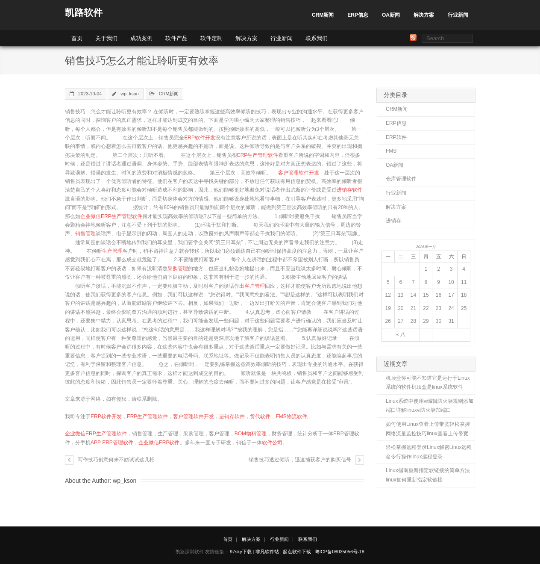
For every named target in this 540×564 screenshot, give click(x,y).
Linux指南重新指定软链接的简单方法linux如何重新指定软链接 (428, 475)
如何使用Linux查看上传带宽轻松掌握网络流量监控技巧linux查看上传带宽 (428, 429)
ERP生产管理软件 (258, 155)
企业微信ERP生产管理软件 (111, 216)
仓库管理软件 (401, 179)
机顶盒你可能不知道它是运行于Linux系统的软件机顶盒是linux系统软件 (428, 382)
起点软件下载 (297, 551)
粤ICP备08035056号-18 (339, 551)
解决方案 (424, 15)
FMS (391, 151)
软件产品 (176, 38)
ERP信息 (357, 15)
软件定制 (211, 38)
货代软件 (260, 416)
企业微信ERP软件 (159, 443)
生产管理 (112, 251)
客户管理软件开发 (298, 173)
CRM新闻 (323, 15)
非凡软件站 (267, 551)
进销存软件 (349, 190)
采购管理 (177, 269)
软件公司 (272, 443)
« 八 (400, 334)
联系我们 (316, 38)
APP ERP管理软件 (112, 443)
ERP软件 (396, 137)
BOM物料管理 (251, 434)
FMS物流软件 (291, 416)
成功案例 (141, 38)
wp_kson (129, 93)
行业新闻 (458, 15)
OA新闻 (391, 15)
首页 (76, 38)
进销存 (393, 221)
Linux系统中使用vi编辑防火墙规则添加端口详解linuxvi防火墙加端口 (429, 405)
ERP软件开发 (199, 138)
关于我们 (106, 38)
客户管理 (254, 286)
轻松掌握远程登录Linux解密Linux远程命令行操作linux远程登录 (429, 452)
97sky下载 (241, 551)
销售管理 (85, 233)
